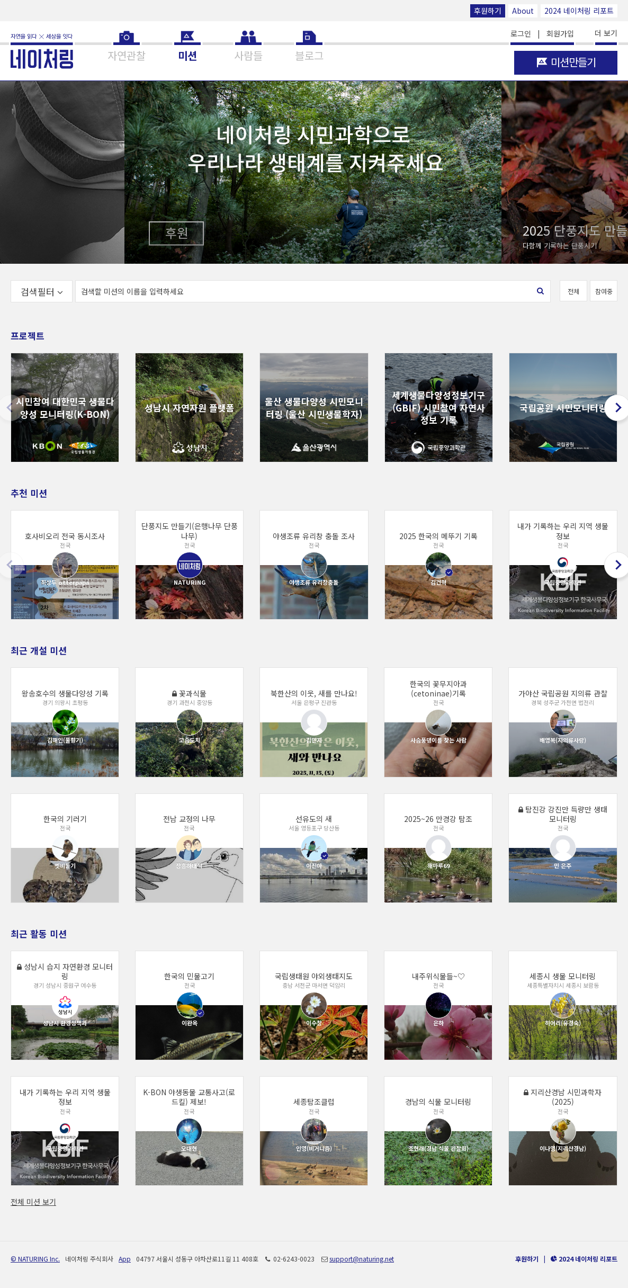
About (523, 10)
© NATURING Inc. (35, 1258)
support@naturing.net (361, 1258)
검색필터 (42, 291)
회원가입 (560, 33)
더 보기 (606, 33)
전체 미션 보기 (33, 1201)
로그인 (520, 33)
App (125, 1258)
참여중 (604, 291)
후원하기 (487, 10)
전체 (573, 291)
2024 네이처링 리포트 (579, 10)
